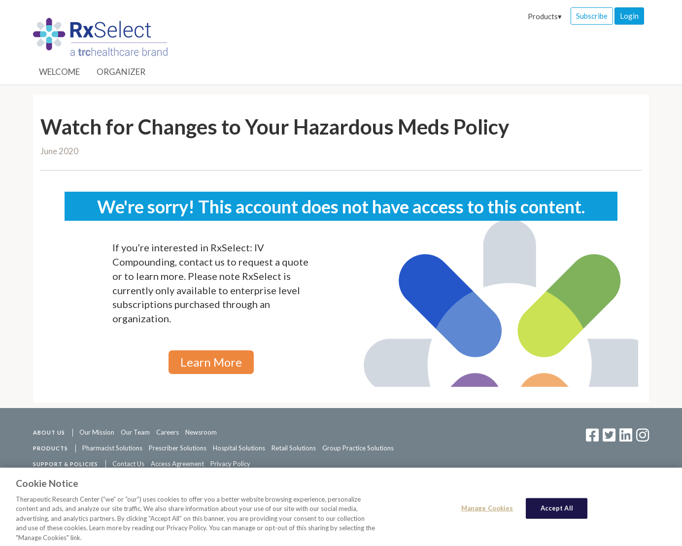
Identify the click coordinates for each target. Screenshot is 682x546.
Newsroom (201, 432)
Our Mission (96, 432)
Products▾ (545, 16)
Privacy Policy (230, 464)
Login (629, 15)
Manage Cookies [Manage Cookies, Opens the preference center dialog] (487, 511)
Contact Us (128, 464)
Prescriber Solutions (177, 448)
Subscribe (592, 15)
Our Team (135, 432)
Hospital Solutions (239, 448)
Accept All (557, 511)
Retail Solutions (294, 448)
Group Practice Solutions (358, 448)
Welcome (59, 72)
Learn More (211, 362)
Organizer (121, 72)
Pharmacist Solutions (112, 448)
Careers (167, 432)
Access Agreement (177, 464)
